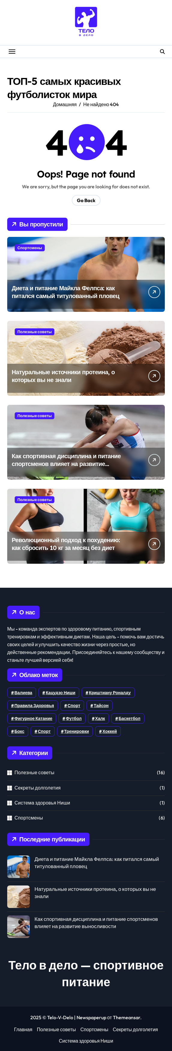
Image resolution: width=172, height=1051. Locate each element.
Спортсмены (29, 247)
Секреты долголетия (37, 788)
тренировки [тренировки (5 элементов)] (76, 731)
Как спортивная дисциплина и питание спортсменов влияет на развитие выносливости (66, 463)
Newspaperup (91, 1017)
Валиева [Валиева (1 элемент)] (23, 692)
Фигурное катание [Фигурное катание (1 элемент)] (33, 718)
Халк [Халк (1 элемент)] (100, 718)
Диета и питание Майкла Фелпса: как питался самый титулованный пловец (65, 292)
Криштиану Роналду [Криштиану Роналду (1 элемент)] (110, 692)
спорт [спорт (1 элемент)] (44, 731)
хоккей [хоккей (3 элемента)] (109, 731)
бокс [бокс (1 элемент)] (19, 731)
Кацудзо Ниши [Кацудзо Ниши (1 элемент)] (60, 692)
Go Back (86, 200)
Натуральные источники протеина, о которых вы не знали (63, 376)
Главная (23, 1029)
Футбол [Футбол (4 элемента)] (74, 718)
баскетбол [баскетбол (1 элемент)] (129, 718)
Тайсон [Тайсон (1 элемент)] (101, 705)
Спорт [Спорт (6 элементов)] (74, 705)
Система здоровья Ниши (42, 803)
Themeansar (126, 1017)
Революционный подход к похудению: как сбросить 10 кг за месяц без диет (66, 543)
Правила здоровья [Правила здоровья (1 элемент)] (34, 705)
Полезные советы (34, 331)
